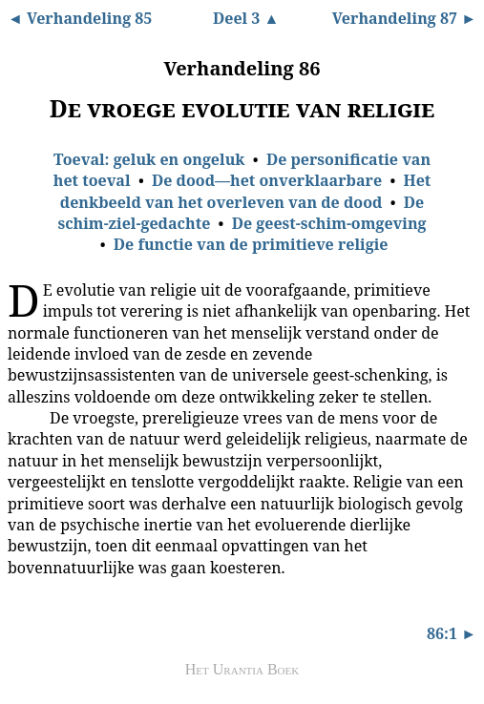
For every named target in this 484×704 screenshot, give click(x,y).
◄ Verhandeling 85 (80, 18)
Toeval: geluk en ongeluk (149, 159)
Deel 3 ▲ (246, 18)
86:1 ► (451, 633)
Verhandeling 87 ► (404, 18)
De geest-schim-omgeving (329, 223)
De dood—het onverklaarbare (267, 180)
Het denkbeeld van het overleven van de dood (245, 191)
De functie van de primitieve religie (251, 244)
